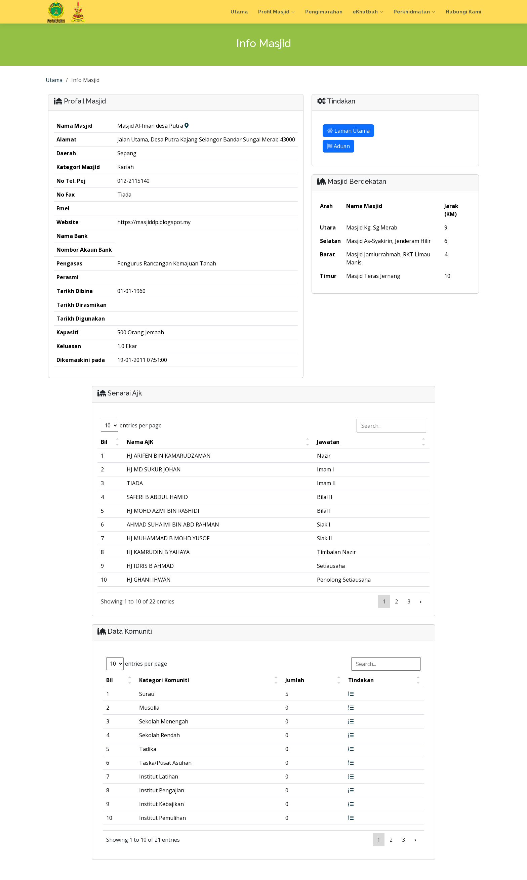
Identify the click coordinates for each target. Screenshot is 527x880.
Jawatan (328, 442)
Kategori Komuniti (164, 680)
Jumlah (294, 680)
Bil (104, 442)
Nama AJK (140, 442)
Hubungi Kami (463, 12)
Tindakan (361, 680)
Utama (239, 12)
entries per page (131, 425)
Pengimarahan (323, 12)
